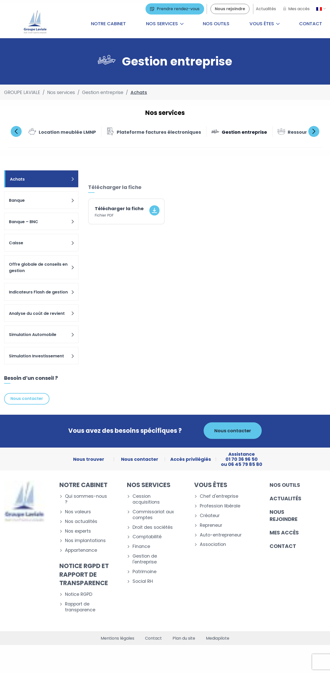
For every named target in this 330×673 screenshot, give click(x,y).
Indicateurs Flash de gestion (42, 292)
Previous (16, 131)
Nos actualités (81, 521)
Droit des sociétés (153, 527)
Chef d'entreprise (219, 496)
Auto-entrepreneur (221, 535)
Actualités (285, 498)
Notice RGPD (78, 594)
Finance (141, 546)
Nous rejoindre (283, 515)
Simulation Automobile (42, 335)
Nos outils (216, 23)
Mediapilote (217, 638)
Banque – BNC (42, 222)
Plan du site (184, 638)
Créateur (210, 516)
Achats (42, 179)
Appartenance (81, 550)
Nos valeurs (78, 512)
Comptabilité (147, 537)
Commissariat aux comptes (153, 515)
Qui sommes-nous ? (86, 499)
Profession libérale (220, 506)
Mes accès (284, 532)
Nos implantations (85, 541)
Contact (283, 546)
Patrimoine (144, 572)
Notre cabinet (108, 23)
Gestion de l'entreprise (145, 559)
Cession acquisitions (146, 499)
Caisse (42, 243)
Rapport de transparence (80, 607)
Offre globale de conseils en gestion (42, 267)
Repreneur (211, 525)
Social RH (143, 581)
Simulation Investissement (42, 356)
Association (213, 544)
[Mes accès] (295, 9)
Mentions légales (117, 638)
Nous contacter (26, 398)
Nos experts (78, 531)
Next (313, 131)
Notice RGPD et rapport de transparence (84, 574)
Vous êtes (264, 23)
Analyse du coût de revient (42, 313)
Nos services (165, 23)
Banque (42, 200)
